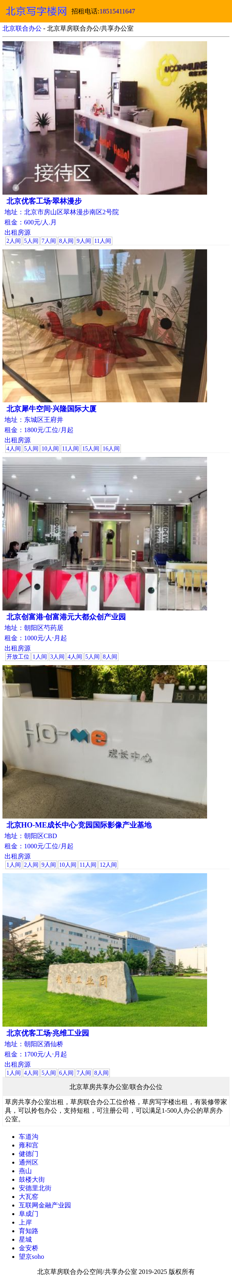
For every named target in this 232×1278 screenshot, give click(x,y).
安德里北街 (35, 1188)
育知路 (28, 1230)
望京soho (31, 1256)
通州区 (28, 1162)
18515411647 (117, 11)
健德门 (28, 1153)
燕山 (25, 1170)
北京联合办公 (22, 28)
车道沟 (28, 1136)
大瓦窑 (28, 1196)
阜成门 (28, 1213)
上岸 (25, 1222)
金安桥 (28, 1248)
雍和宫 (28, 1145)
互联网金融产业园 (45, 1205)
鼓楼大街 (32, 1179)
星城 (25, 1239)
